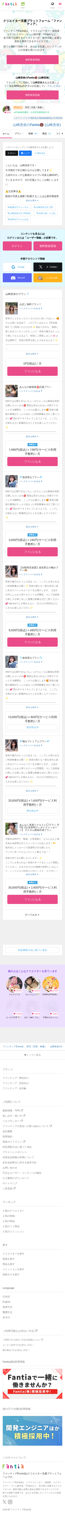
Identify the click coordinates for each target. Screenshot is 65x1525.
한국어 (6, 1317)
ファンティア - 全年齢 (14, 1088)
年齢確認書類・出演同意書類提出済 (31, 112)
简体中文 (7, 1307)
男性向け (18, 107)
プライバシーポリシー (15, 1152)
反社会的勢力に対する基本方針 (20, 1162)
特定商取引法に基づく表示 (32, 950)
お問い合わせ (10, 1167)
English (6, 1301)
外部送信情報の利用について (18, 1157)
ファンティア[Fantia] (20, 1509)
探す (5, 1245)
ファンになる (32, 371)
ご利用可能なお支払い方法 (20, 1330)
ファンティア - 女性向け (16, 1083)
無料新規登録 (32, 59)
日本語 (6, 1296)
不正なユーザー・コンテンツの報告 (22, 1173)
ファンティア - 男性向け (16, 1078)
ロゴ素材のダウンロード (16, 1178)
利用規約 (7, 1136)
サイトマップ (10, 1183)
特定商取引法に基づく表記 (17, 1147)
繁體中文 (7, 1312)
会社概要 (7, 1131)
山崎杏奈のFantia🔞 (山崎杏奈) (37, 125)
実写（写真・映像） (34, 107)
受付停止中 (33, 727)
